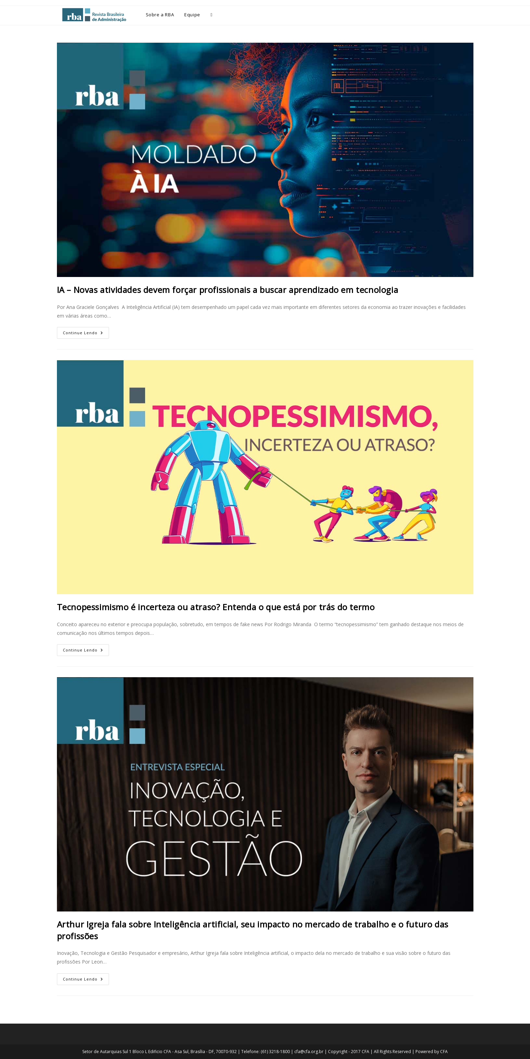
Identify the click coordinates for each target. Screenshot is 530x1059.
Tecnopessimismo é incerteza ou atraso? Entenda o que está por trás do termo (216, 607)
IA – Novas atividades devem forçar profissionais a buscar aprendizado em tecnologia (229, 289)
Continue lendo (86, 331)
